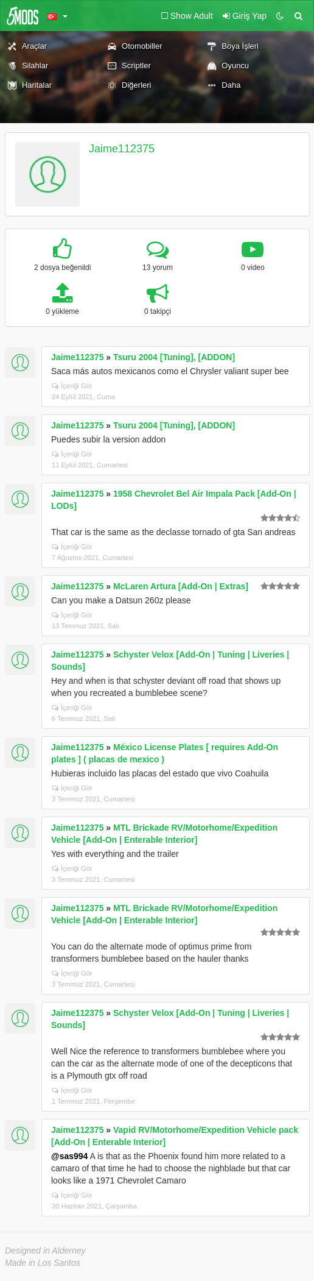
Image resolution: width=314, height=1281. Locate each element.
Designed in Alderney (45, 1250)
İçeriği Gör (72, 385)
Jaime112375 (122, 149)
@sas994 (69, 1156)
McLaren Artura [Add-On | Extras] (180, 586)
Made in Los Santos (42, 1263)
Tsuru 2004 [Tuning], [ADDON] (174, 357)
